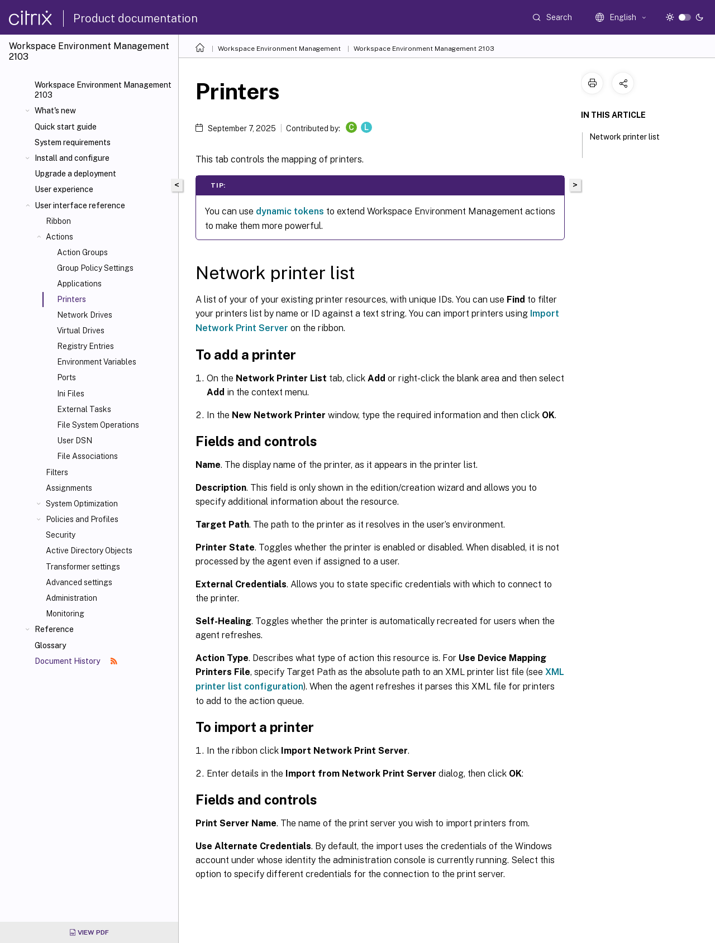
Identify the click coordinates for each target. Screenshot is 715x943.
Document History (76, 661)
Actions (59, 236)
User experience (64, 189)
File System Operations (98, 424)
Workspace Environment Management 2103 (103, 89)
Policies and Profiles (82, 519)
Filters (57, 472)
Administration (71, 597)
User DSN (74, 440)
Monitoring (65, 613)
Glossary (50, 645)
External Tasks (84, 409)
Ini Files (70, 393)
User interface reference (80, 205)
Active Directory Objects (89, 550)
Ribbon (58, 221)
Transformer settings (83, 566)
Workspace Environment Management (279, 48)
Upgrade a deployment (75, 173)
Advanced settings (79, 582)
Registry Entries (85, 346)
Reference (54, 629)
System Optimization (82, 503)
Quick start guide (66, 126)
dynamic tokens (290, 211)
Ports (66, 377)
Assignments (69, 488)
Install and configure (72, 158)
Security (60, 534)
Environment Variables (96, 361)
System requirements (73, 142)
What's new (55, 110)
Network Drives (84, 314)
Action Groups (82, 252)
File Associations (87, 456)
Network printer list (624, 141)
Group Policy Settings (95, 268)
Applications (79, 283)
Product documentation (135, 18)
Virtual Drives (80, 330)
